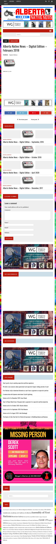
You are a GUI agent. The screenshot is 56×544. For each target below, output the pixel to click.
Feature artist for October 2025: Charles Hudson (15, 406)
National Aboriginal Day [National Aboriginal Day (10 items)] (13, 530)
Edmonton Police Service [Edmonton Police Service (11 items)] (23, 524)
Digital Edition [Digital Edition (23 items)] (47, 521)
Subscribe (11, 1)
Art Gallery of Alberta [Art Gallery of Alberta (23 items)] (24, 514)
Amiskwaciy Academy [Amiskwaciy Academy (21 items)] (9, 514)
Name (6, 223)
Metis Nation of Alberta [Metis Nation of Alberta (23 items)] (38, 528)
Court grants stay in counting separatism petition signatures (18, 384)
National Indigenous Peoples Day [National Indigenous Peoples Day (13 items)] (27, 530)
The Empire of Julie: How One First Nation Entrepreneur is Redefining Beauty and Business (25, 418)
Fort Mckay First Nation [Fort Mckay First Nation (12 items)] (30, 526)
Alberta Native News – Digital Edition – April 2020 (21, 172)
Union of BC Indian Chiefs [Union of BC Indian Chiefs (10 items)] (34, 539)
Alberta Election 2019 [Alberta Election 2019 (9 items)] (13, 510)
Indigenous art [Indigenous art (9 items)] (40, 526)
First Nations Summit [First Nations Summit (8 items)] (20, 526)
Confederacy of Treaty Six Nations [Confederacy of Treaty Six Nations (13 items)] (23, 521)
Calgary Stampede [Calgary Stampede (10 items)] (43, 517)
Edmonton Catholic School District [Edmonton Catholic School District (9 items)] (10, 524)
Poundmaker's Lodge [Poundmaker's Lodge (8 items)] (7, 536)
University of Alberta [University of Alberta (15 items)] (46, 539)
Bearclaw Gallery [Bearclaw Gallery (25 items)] (17, 518)
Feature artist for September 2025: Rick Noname (15, 410)
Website (6, 233)
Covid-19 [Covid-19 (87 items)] (36, 521)
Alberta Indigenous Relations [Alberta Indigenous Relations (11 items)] (25, 510)
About (5, 1)
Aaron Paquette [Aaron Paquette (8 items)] (6, 510)
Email (6, 228)
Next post (35, 120)
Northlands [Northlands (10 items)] (24, 534)
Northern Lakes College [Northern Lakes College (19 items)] (14, 534)
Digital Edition (13, 55)
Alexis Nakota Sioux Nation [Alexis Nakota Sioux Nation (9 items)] (38, 510)
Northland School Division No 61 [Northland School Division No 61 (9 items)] (34, 534)
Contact (6, 4)
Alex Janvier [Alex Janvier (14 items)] (47, 510)
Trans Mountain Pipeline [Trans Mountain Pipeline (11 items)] (23, 537)
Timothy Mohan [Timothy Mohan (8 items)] (14, 536)
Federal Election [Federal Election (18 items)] (11, 526)
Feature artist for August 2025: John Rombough (15, 414)
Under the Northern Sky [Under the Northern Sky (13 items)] (21, 539)
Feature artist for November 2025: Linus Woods (15, 399)
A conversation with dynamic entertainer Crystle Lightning (17, 395)
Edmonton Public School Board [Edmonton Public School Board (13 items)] (38, 524)
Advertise (18, 1)
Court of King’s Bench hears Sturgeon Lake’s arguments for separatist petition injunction (25, 403)
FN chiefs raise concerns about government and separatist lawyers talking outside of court (26, 387)
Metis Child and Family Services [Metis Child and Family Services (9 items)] (23, 528)
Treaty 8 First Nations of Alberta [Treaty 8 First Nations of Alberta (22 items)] (40, 537)
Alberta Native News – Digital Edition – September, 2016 (23, 141)
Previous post (22, 120)
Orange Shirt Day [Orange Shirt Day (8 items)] (44, 534)
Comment (7, 210)
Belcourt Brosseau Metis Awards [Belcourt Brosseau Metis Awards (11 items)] (31, 518)
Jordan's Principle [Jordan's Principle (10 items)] (12, 528)
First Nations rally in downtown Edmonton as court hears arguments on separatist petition (25, 391)
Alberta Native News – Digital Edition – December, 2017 (23, 188)
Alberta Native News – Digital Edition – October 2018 (22, 157)
